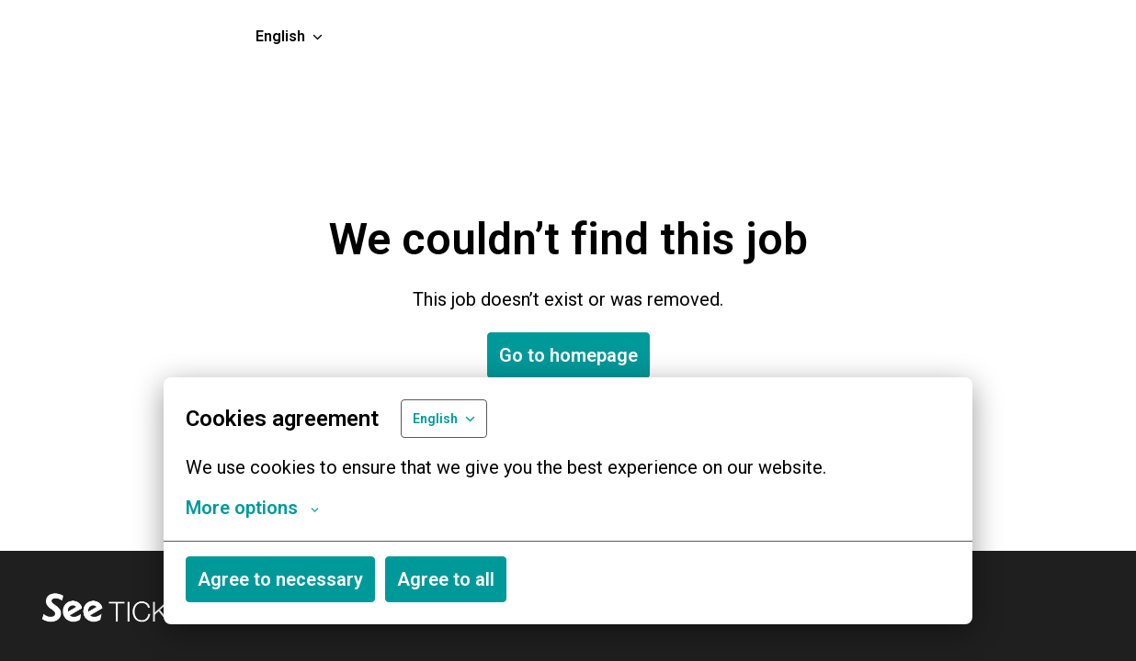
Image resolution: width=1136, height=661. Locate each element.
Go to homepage (568, 355)
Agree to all (445, 579)
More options (252, 508)
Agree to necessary (280, 579)
